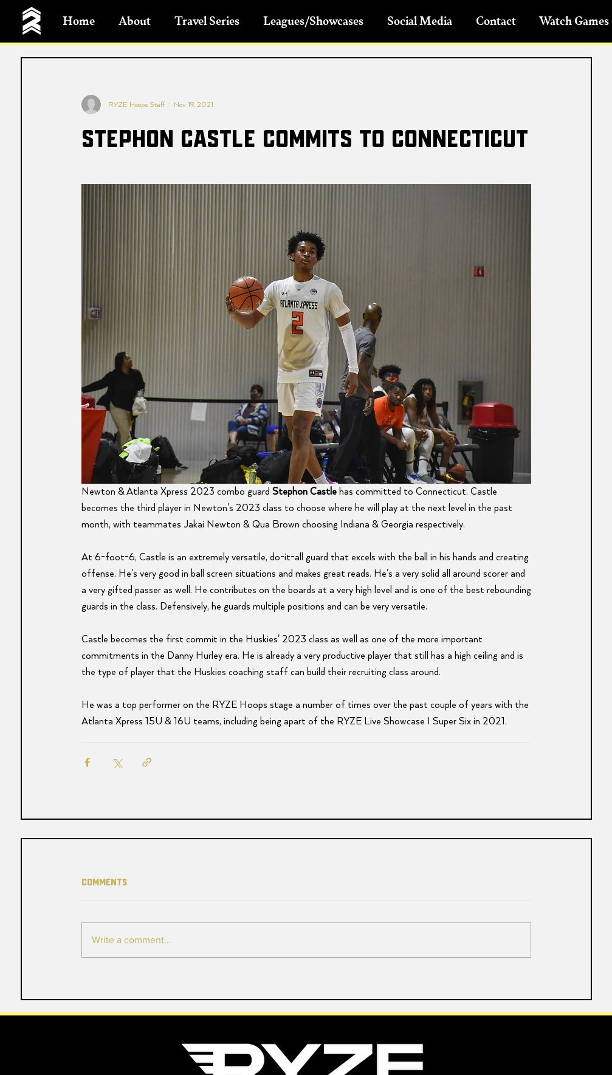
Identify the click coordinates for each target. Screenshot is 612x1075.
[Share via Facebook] (87, 762)
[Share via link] (147, 762)
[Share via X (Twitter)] (117, 762)
